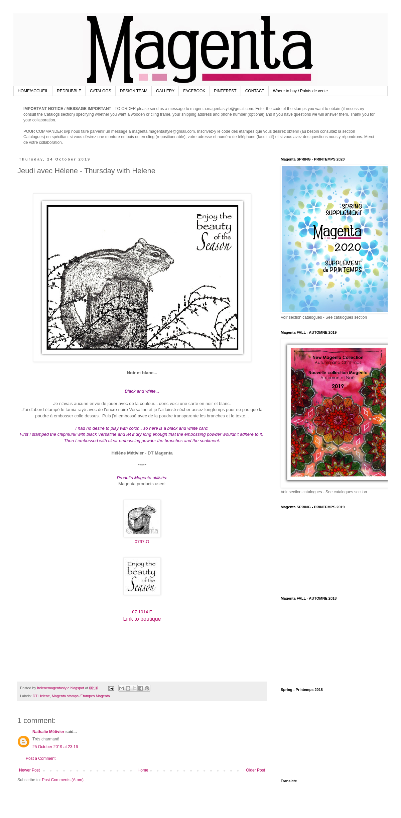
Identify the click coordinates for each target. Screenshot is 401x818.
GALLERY (165, 91)
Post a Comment (40, 758)
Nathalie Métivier (48, 731)
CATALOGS (100, 91)
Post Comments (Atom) (63, 780)
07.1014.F (142, 611)
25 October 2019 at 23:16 (55, 746)
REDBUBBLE (69, 91)
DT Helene (41, 696)
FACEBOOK (194, 91)
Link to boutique (142, 619)
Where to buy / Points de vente (300, 91)
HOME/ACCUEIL (33, 91)
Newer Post (29, 770)
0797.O (142, 541)
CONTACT (254, 91)
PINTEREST (225, 91)
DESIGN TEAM (133, 91)
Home (143, 770)
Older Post (255, 770)
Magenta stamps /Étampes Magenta (81, 696)
